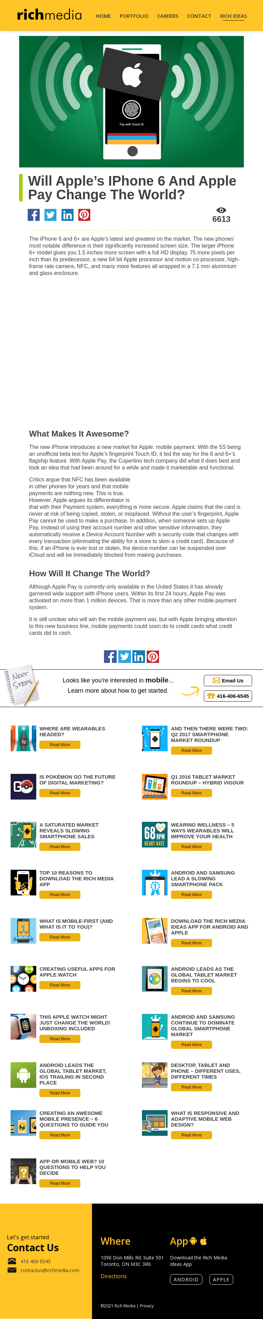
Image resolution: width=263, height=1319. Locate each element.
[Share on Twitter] (50, 215)
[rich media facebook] (247, 1261)
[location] (136, 1241)
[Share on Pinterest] (84, 215)
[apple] (203, 1241)
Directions (114, 1276)
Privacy (147, 1306)
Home (103, 15)
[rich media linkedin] (247, 1278)
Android (186, 1279)
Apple (221, 1279)
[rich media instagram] (247, 1228)
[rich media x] (247, 1244)
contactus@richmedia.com (43, 1270)
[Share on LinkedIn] (68, 215)
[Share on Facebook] (34, 215)
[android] (193, 1241)
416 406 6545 (29, 1261)
